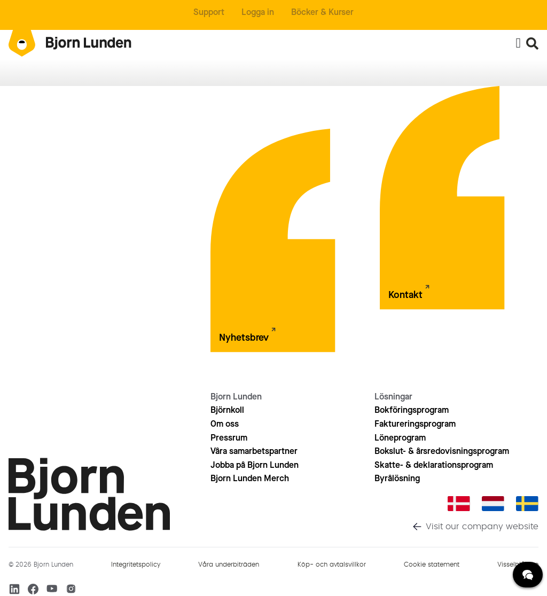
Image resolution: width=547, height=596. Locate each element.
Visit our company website (482, 526)
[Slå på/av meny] (518, 43)
